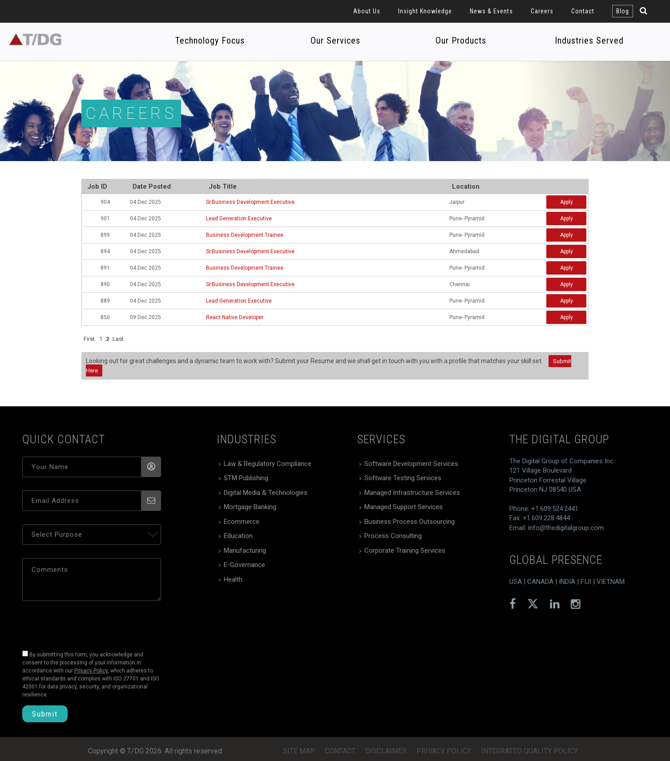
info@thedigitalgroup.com (566, 528)
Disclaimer (386, 751)
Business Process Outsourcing (409, 522)
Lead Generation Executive (239, 218)
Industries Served (589, 40)
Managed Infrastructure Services (412, 493)
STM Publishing (246, 478)
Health (233, 579)
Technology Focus (210, 40)
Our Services (335, 40)
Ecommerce (241, 522)
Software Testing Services (402, 478)
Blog (622, 11)
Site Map (299, 751)
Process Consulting (393, 536)
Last (118, 339)
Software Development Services (411, 464)
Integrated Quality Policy (529, 751)
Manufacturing (245, 550)
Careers (542, 11)
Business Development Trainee (244, 235)
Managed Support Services (403, 507)
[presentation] (83, 623)
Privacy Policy (443, 751)
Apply (566, 202)
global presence (555, 560)
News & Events (491, 11)
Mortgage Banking (250, 507)
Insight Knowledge (425, 11)
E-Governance (244, 565)
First (89, 339)
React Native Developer (234, 317)
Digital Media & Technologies (265, 493)
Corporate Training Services (404, 550)
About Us (366, 11)
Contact (582, 11)
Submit (45, 713)
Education (238, 536)
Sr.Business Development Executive (250, 202)
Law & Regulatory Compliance (267, 464)
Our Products (461, 40)
